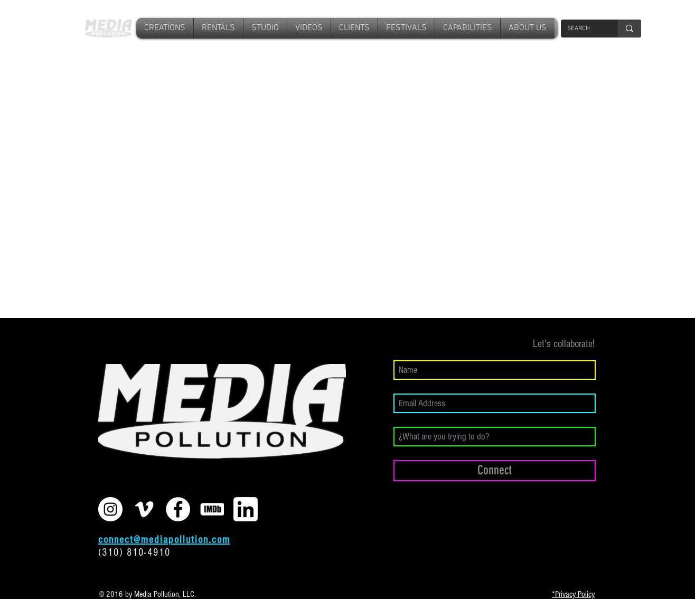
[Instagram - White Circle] (110, 509)
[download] (245, 509)
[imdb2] (212, 509)
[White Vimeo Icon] (144, 509)
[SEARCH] (581, 29)
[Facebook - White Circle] (178, 509)
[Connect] (494, 470)
